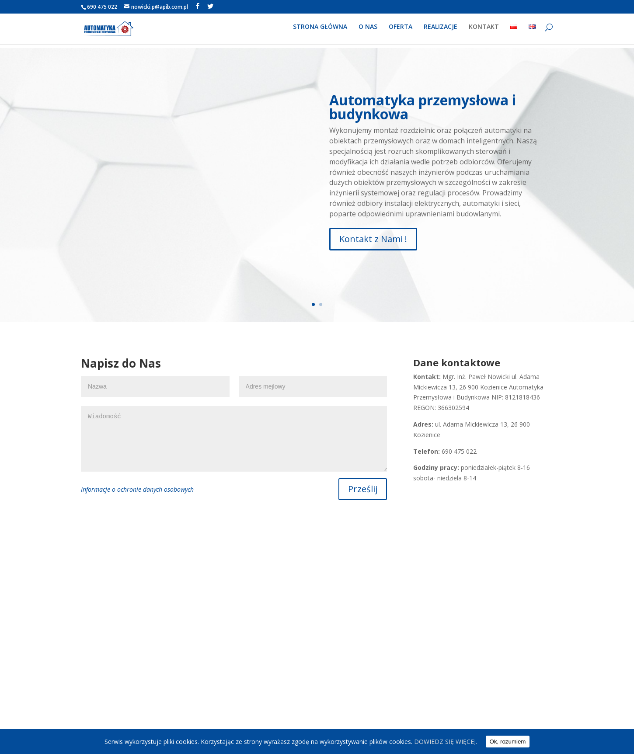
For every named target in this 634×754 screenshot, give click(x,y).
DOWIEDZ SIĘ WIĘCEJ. (445, 741)
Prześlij (362, 489)
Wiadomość (234, 439)
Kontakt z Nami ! (373, 239)
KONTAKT (484, 31)
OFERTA (400, 31)
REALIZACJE (440, 31)
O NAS (368, 31)
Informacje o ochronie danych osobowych (137, 489)
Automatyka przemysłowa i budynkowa (422, 106)
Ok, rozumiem (508, 741)
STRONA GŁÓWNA (320, 31)
